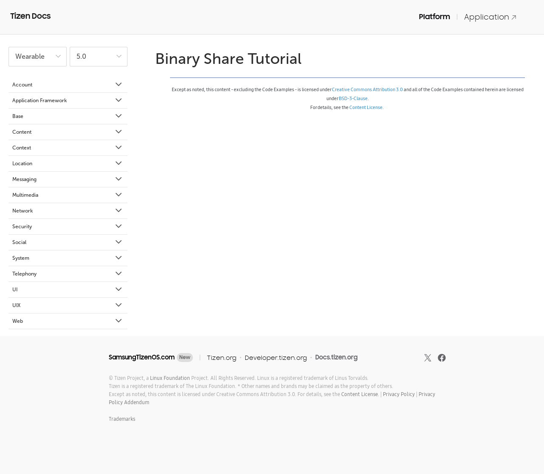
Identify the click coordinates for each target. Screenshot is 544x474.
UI (67, 289)
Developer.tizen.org (276, 357)
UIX (67, 305)
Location (67, 163)
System (67, 258)
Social (67, 242)
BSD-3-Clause (353, 98)
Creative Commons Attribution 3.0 (367, 89)
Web (67, 321)
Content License (365, 107)
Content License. (360, 394)
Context (67, 148)
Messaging (67, 179)
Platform (434, 16)
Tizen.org (221, 357)
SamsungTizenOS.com (142, 357)
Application (490, 17)
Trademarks (122, 418)
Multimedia (67, 195)
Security (67, 226)
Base (67, 116)
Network (67, 211)
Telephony (67, 274)
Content (67, 132)
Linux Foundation (170, 378)
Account (67, 84)
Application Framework (67, 100)
